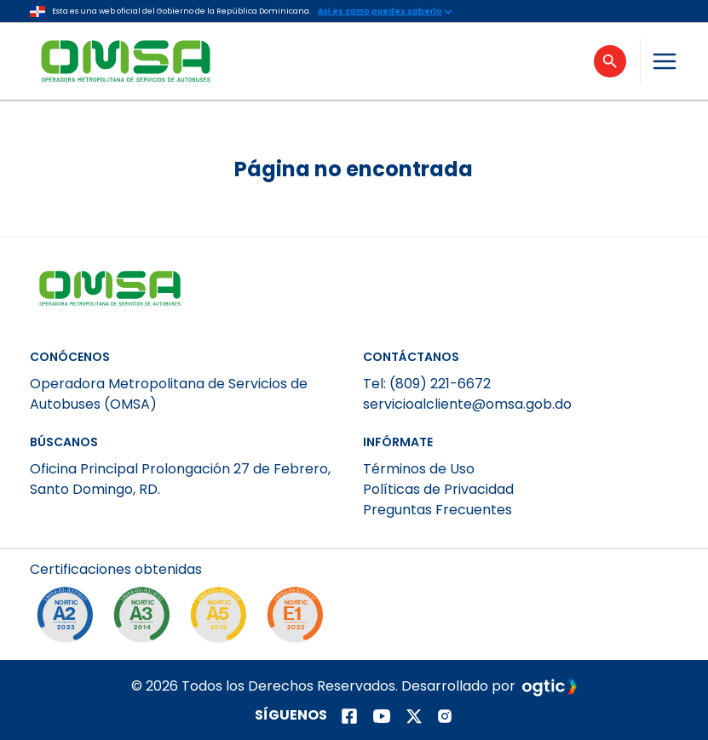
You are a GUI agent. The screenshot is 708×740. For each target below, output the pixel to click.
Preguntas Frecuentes (437, 509)
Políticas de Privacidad (438, 489)
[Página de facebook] (349, 716)
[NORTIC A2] (69, 619)
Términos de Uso (419, 469)
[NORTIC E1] (299, 619)
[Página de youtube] (381, 716)
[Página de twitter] (414, 716)
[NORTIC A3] (145, 619)
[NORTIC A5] (222, 619)
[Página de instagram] (444, 716)
